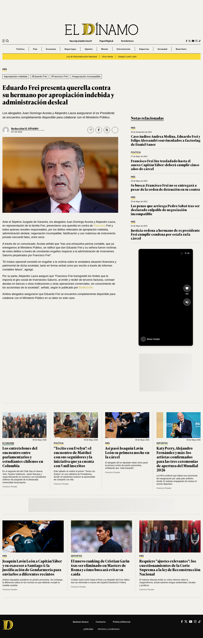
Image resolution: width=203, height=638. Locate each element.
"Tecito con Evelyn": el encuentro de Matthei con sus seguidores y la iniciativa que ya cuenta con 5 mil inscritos (74, 456)
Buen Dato (181, 49)
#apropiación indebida (15, 76)
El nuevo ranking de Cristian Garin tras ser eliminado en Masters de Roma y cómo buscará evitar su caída (100, 567)
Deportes (144, 49)
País (35, 49)
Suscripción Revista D (80, 40)
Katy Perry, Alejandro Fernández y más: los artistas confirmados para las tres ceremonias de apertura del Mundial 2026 (177, 458)
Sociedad (162, 49)
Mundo (104, 49)
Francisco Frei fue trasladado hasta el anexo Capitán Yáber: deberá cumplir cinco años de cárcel (165, 164)
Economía (51, 49)
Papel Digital (106, 40)
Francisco (99, 225)
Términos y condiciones (109, 629)
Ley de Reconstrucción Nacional (81, 56)
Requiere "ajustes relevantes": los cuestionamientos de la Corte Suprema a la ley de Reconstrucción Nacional (169, 567)
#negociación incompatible (86, 76)
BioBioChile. (86, 287)
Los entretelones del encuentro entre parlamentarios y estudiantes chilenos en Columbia (22, 456)
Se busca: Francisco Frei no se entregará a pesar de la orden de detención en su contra (165, 187)
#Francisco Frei (59, 76)
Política (20, 49)
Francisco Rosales (9, 487)
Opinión (89, 49)
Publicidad (88, 629)
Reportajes (70, 49)
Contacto (101, 621)
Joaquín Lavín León (127, 56)
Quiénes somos (80, 621)
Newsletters (127, 40)
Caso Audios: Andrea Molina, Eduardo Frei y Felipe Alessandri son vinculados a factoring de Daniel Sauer (165, 140)
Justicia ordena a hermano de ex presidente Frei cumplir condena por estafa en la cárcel (165, 234)
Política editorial (121, 621)
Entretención (123, 49)
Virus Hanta (107, 56)
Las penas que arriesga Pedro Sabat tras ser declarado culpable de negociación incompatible (165, 209)
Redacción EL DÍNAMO (24, 128)
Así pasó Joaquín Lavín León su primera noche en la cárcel (127, 452)
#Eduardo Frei (39, 76)
